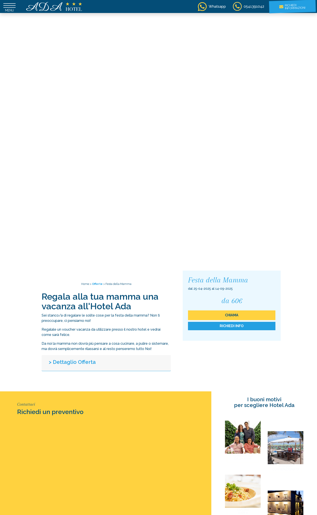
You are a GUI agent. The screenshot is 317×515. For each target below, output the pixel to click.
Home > (86, 284)
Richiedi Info (232, 326)
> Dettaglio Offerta (72, 362)
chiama (231, 315)
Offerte (97, 284)
